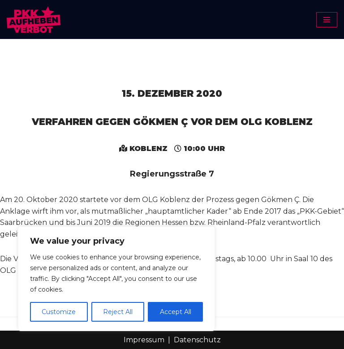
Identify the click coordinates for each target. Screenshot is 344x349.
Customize (59, 312)
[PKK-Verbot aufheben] (33, 19)
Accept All (175, 312)
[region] (116, 278)
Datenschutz (197, 340)
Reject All (118, 312)
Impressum (144, 340)
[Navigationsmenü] (326, 19)
